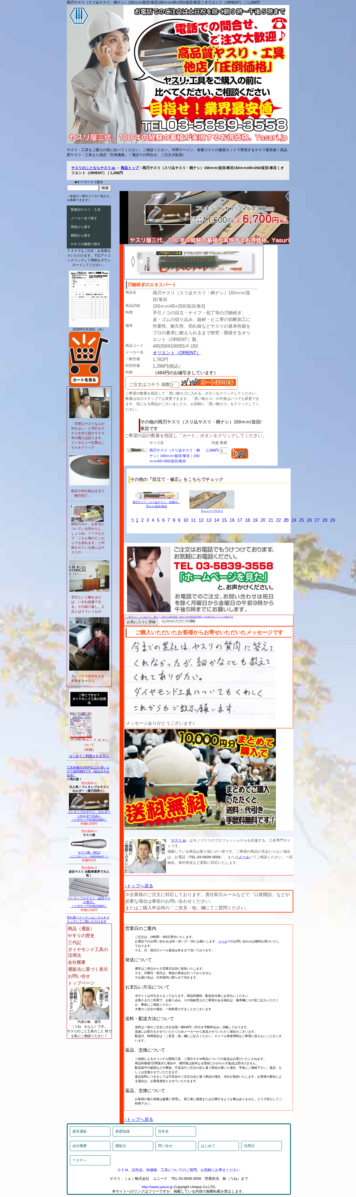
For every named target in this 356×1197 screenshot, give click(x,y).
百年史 (163, 1131)
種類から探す (81, 235)
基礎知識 (122, 1131)
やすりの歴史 (81, 935)
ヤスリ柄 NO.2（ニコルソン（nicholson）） (89, 853)
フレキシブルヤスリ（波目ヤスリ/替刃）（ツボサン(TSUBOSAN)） (89, 901)
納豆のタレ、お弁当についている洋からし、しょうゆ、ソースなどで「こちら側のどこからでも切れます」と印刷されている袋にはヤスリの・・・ (88, 538)
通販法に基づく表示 (88, 969)
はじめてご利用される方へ (89, 756)
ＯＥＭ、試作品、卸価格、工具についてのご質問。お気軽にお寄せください (178, 1170)
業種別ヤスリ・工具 (86, 210)
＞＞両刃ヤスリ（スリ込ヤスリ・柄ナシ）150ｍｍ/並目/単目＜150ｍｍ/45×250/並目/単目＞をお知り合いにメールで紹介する (179, 617)
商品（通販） (81, 928)
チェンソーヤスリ (211, 509)
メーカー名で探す (84, 218)
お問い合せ (79, 976)
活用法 (249, 1146)
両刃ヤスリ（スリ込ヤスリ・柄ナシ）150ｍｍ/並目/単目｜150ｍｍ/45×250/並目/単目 (174, 455)
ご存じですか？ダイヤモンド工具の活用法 (89, 698)
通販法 (120, 1146)
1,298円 (212, 450)
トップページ (81, 983)
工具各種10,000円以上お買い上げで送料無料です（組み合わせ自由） (88, 771)
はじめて (208, 1146)
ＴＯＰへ (79, 1160)
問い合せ (165, 1146)
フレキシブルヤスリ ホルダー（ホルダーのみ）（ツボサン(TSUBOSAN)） (89, 814)
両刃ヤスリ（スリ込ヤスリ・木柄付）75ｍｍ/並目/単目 (156, 503)
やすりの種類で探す (86, 244)
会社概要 (77, 962)
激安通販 (79, 1131)
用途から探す (81, 227)
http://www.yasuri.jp (157, 1187)
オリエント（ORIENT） (177, 352)
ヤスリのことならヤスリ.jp (93, 168)
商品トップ (130, 168)
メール (243, 857)
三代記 (74, 942)
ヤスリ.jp (178, 840)
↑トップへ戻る (138, 886)
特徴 (89, 750)
